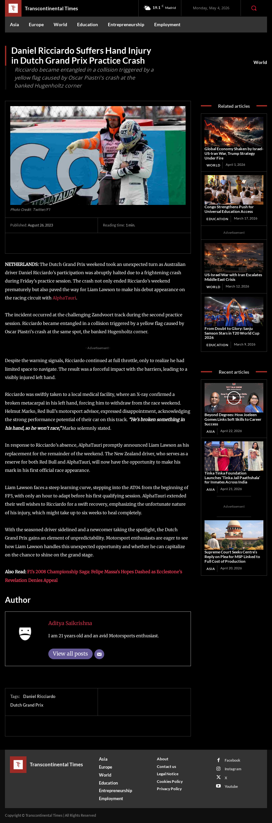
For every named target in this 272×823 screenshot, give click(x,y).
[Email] (99, 654)
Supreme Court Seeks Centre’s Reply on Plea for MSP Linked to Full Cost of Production (232, 556)
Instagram (233, 769)
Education (217, 219)
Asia (210, 431)
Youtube (231, 786)
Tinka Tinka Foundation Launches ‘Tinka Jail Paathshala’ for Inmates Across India (232, 478)
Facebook (232, 760)
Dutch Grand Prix (26, 705)
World (260, 62)
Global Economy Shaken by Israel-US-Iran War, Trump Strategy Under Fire (233, 153)
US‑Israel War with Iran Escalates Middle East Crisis (233, 277)
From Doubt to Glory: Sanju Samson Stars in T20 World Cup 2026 (231, 333)
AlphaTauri (64, 298)
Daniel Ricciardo (39, 696)
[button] (254, 8)
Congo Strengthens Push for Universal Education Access (229, 209)
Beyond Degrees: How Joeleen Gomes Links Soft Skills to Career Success (232, 419)
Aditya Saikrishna (70, 623)
